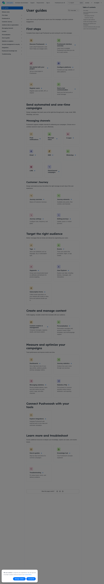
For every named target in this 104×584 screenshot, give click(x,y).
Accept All (31, 578)
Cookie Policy (27, 574)
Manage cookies (19, 578)
